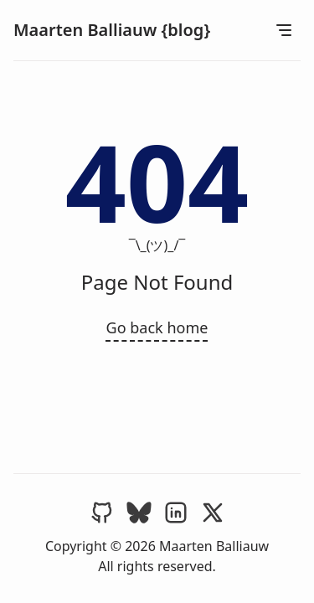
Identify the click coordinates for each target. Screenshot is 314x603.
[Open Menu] (284, 30)
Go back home (157, 327)
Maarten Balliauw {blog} (111, 29)
